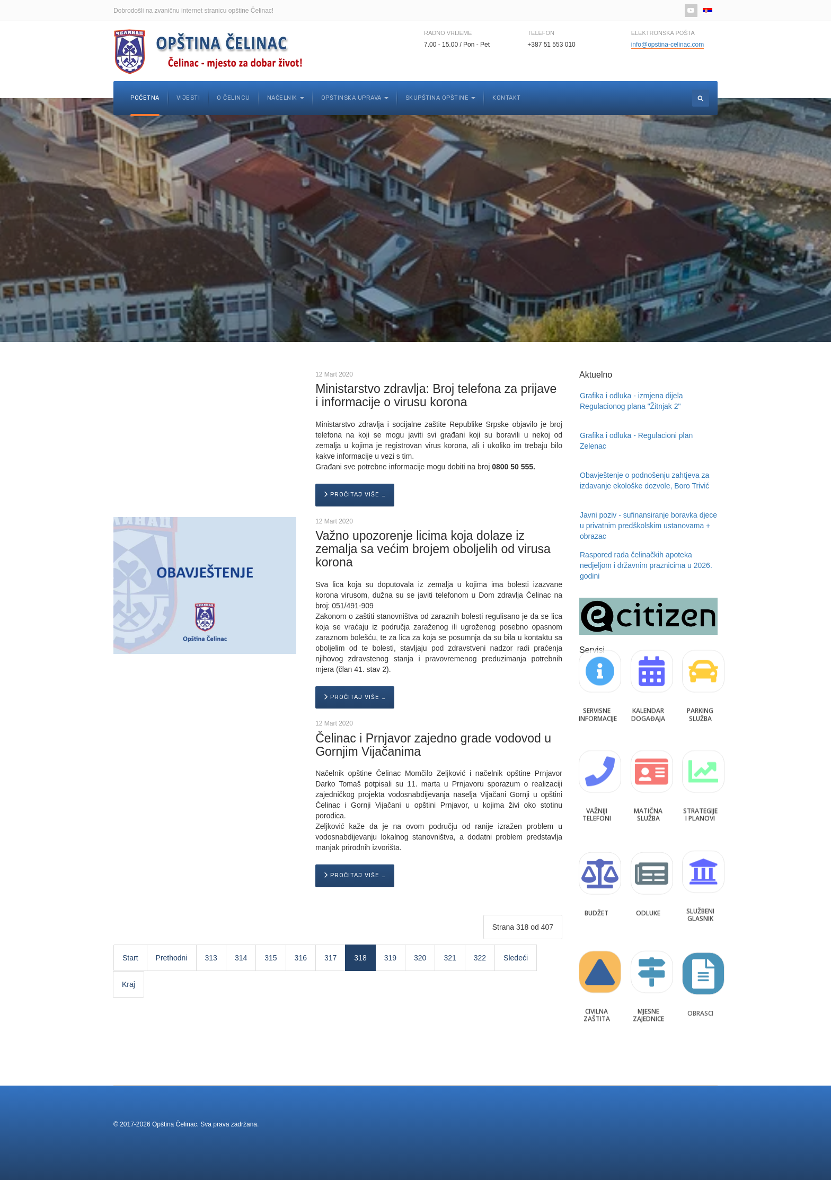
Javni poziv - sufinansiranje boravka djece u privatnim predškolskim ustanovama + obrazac (648, 525)
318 (360, 958)
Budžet (596, 892)
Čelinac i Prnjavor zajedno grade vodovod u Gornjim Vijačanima (433, 744)
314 (241, 958)
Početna (145, 97)
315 (270, 958)
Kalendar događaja (648, 693)
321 (450, 958)
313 (211, 958)
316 (301, 958)
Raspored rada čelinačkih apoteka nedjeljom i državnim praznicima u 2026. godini (646, 565)
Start (130, 958)
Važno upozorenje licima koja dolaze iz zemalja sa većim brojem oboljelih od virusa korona (433, 549)
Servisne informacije (598, 693)
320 (420, 958)
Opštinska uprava (354, 97)
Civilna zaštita (597, 993)
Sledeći (515, 958)
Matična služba (648, 793)
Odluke (648, 892)
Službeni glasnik (700, 893)
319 (390, 958)
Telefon (540, 33)
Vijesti (188, 97)
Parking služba (700, 693)
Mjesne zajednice (648, 993)
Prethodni (172, 958)
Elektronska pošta (663, 33)
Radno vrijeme (448, 33)
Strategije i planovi (700, 793)
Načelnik (285, 97)
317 (330, 958)
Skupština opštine (440, 97)
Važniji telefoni (596, 793)
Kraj (128, 984)
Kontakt (506, 97)
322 (480, 958)
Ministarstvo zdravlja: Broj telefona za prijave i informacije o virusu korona (435, 395)
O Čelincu (233, 97)
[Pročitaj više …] (354, 495)
